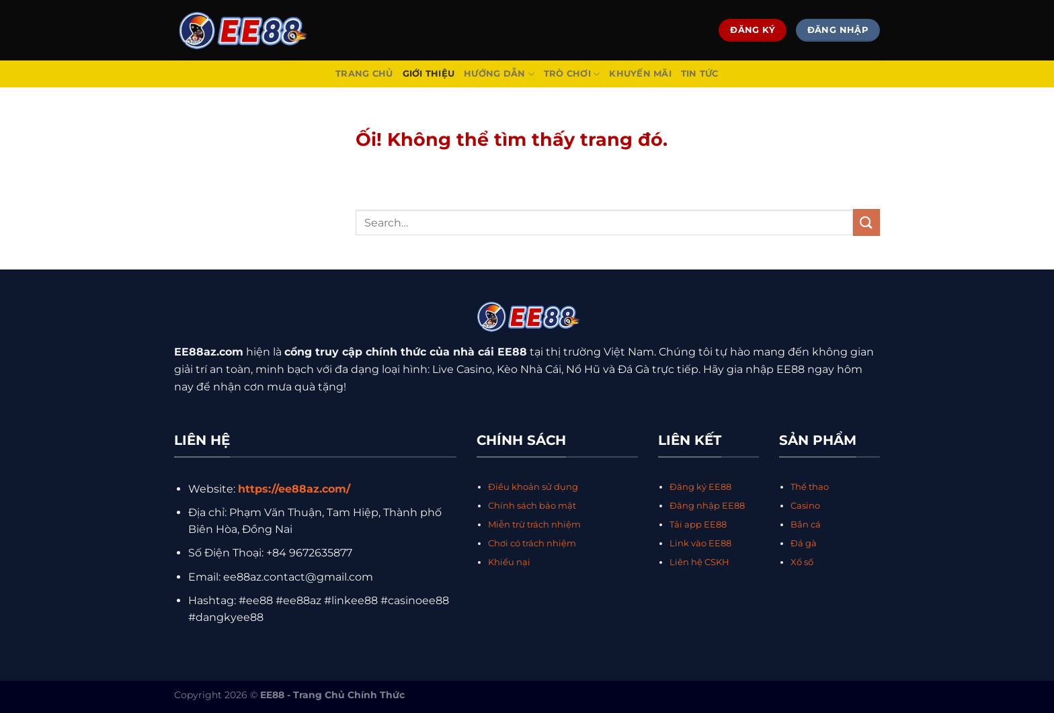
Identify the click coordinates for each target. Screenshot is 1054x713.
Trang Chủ (364, 74)
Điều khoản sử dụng (533, 487)
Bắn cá (805, 524)
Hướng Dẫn (499, 74)
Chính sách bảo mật (532, 506)
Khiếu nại (509, 562)
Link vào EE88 (700, 543)
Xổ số (801, 562)
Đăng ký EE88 (700, 487)
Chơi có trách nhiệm (532, 543)
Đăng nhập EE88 (707, 506)
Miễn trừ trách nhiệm (534, 524)
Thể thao (809, 487)
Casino (805, 506)
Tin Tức (700, 74)
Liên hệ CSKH (699, 562)
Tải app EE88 (698, 524)
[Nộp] (866, 222)
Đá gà (803, 543)
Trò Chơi (572, 74)
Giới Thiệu (429, 74)
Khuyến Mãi (640, 74)
